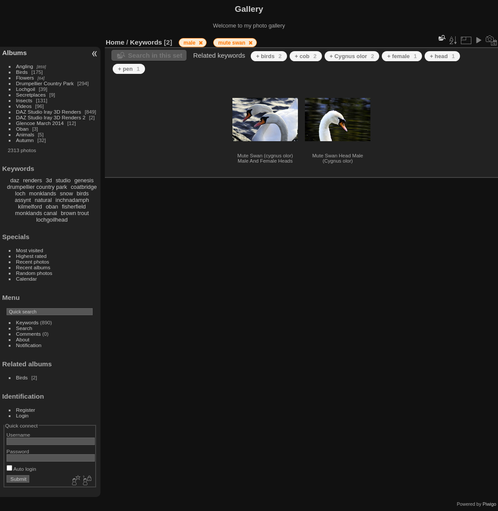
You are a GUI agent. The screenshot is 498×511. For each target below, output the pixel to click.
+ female (402, 56)
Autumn (25, 140)
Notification (29, 345)
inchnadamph (72, 200)
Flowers (25, 77)
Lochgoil (25, 89)
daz (15, 180)
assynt (23, 200)
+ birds (268, 56)
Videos (24, 106)
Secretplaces (31, 94)
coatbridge (84, 187)
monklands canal (36, 213)
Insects (24, 100)
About (23, 339)
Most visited (29, 250)
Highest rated (31, 256)
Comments (28, 334)
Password (18, 451)
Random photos (34, 273)
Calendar (26, 279)
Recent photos (32, 261)
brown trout (75, 213)
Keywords (27, 322)
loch (20, 193)
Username (18, 435)
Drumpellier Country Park (45, 83)
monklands (42, 193)
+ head (442, 56)
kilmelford (30, 206)
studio (62, 180)
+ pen (129, 69)
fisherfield (74, 206)
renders (32, 180)
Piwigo (489, 504)
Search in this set (155, 55)
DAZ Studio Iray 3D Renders (48, 112)
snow (66, 193)
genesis (83, 180)
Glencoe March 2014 (40, 123)
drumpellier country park (37, 187)
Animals (25, 134)
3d (49, 180)
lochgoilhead (52, 219)
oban (52, 206)
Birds (22, 72)
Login (22, 415)
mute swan (232, 43)
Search (24, 328)
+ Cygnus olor (352, 56)
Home (115, 42)
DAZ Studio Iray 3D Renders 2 (51, 117)
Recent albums (33, 267)
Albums (14, 52)
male (190, 43)
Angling (24, 66)
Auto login (21, 469)
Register (25, 410)
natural (43, 200)
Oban (22, 129)
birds (82, 193)
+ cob (306, 56)
